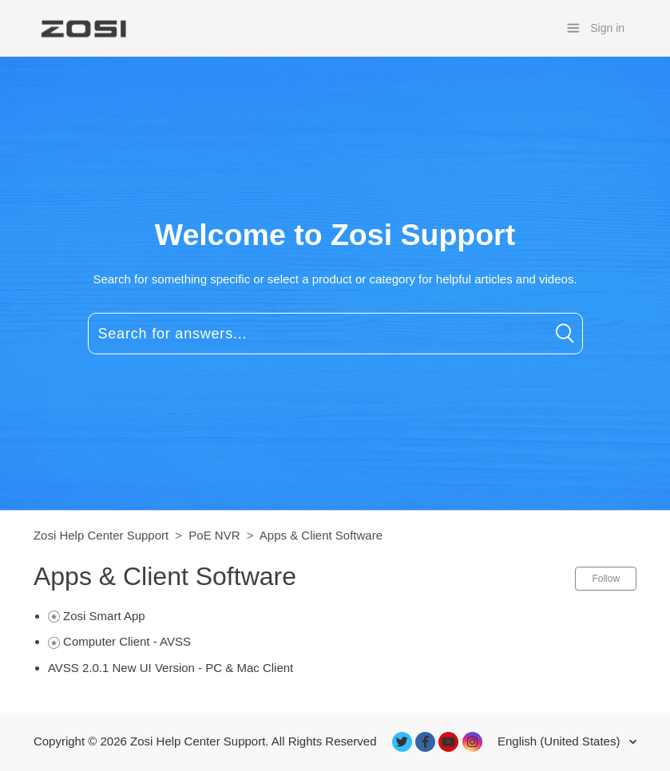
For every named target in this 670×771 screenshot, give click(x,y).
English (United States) (561, 741)
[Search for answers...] (335, 333)
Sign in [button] (607, 28)
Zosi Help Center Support (101, 535)
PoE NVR (214, 535)
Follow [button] (606, 578)
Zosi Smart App (104, 616)
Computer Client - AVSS (127, 641)
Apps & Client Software (321, 535)
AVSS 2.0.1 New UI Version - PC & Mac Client (170, 667)
